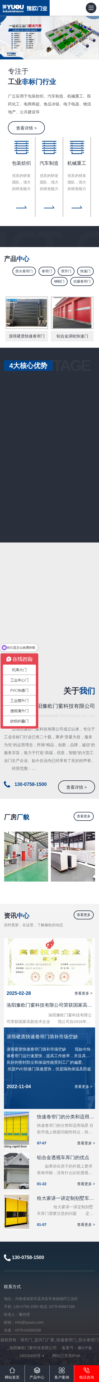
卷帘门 (47, 271)
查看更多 (84, 816)
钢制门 (59, 281)
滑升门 (66, 271)
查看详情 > (26, 128)
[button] (41, 54)
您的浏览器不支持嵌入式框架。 (49, 613)
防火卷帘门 (24, 271)
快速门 (85, 271)
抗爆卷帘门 (82, 281)
